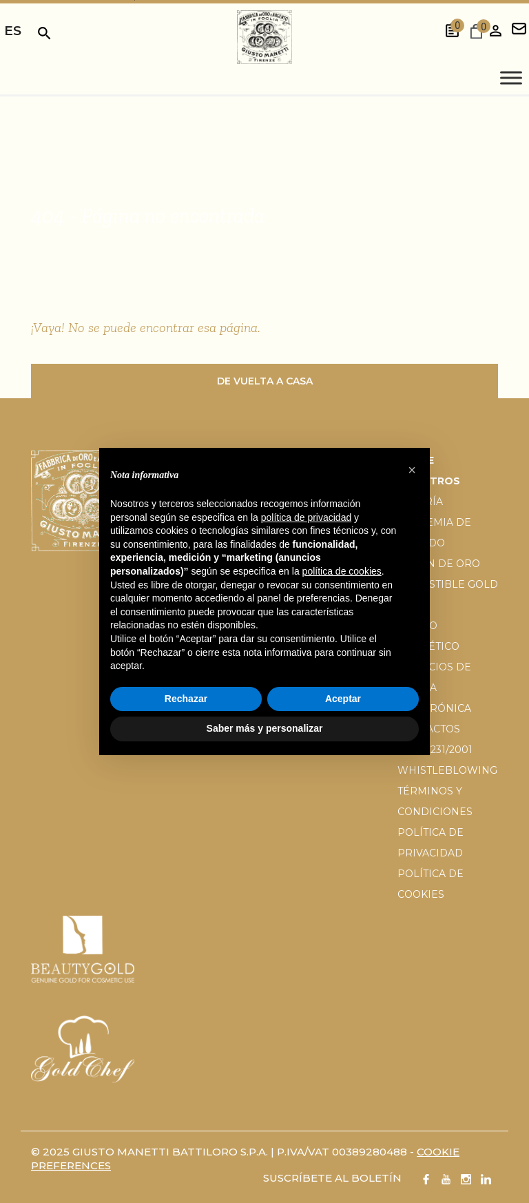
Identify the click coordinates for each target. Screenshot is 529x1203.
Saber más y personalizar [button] (265, 728)
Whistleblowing (447, 770)
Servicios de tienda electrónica (434, 687)
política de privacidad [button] (306, 517)
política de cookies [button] (342, 571)
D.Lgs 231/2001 (435, 749)
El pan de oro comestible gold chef (447, 584)
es (12, 31)
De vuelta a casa (265, 381)
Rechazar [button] (186, 698)
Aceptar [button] (343, 698)
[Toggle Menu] (511, 78)
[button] (412, 470)
